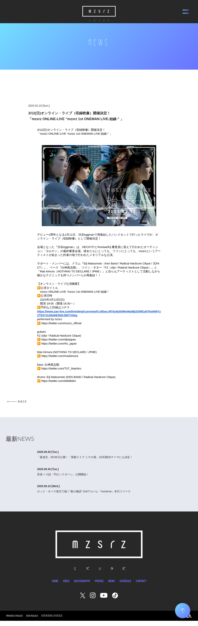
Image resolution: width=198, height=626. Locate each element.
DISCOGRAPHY (82, 586)
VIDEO (66, 586)
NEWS (111, 586)
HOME (55, 586)
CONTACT (141, 586)
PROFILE (99, 586)
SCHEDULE (125, 586)
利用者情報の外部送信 (51, 620)
